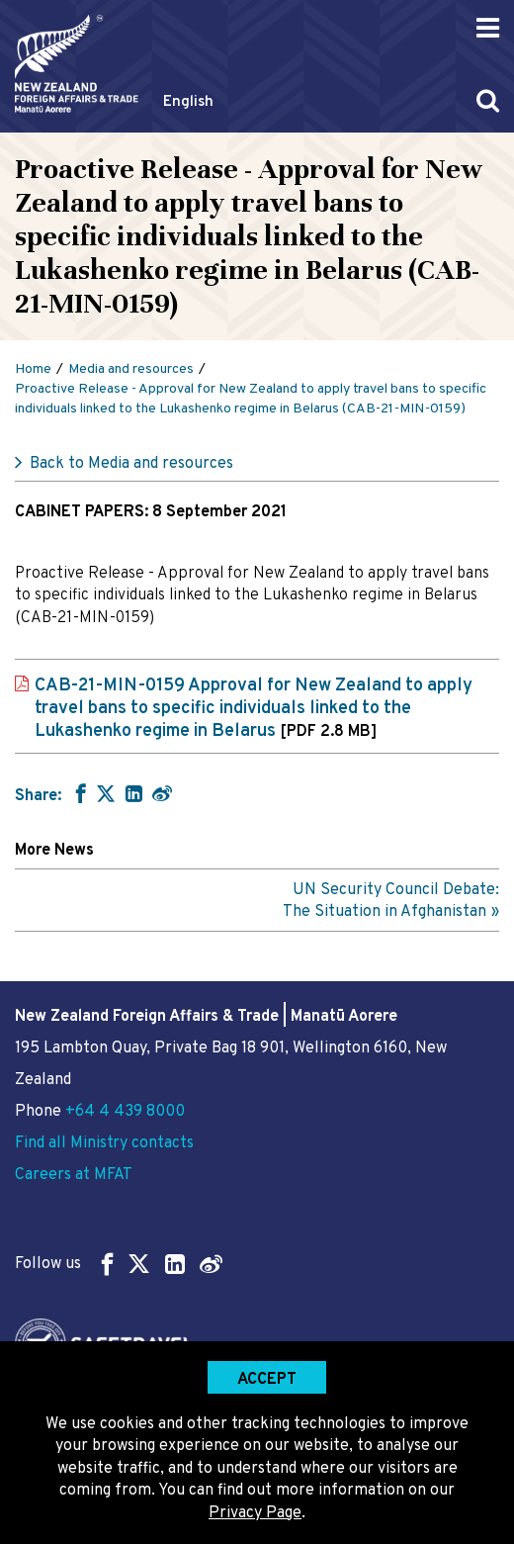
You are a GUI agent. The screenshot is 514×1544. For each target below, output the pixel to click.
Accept (267, 1380)
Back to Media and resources (131, 464)
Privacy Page (255, 1513)
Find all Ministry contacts (104, 1143)
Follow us (118, 1263)
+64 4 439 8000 (125, 1112)
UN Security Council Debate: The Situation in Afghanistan (391, 901)
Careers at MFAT (73, 1175)
